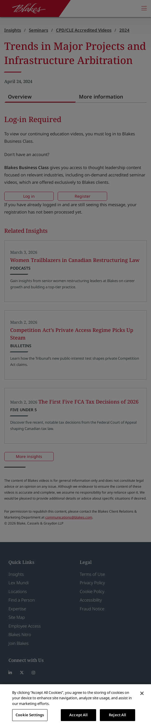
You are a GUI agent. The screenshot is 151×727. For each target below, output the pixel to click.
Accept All (78, 714)
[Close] (142, 693)
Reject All (117, 714)
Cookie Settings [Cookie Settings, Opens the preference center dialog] (30, 714)
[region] (75, 705)
